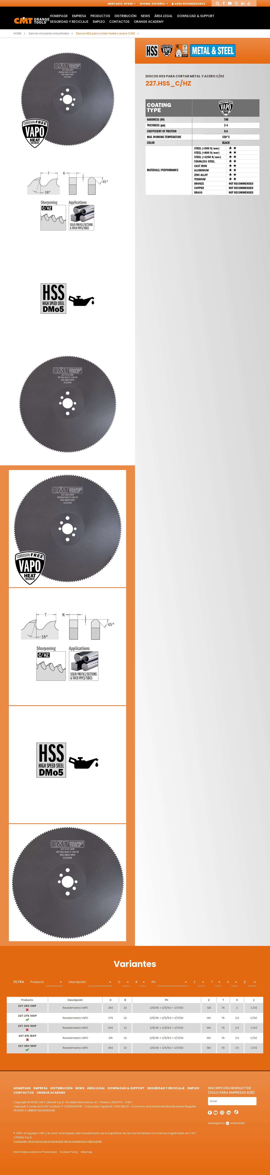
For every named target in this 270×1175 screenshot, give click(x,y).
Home (18, 33)
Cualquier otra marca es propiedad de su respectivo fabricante (58, 1141)
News (145, 16)
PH (153, 982)
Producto (37, 982)
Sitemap (86, 1152)
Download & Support (195, 16)
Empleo (99, 21)
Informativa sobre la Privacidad (35, 1152)
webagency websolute (226, 1123)
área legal (163, 16)
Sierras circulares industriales (48, 33)
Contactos (119, 21)
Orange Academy (148, 21)
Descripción (77, 982)
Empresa (79, 16)
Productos (100, 16)
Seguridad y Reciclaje (69, 21)
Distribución (125, 16)
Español (159, 4)
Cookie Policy (68, 1152)
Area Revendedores (188, 4)
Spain (129, 4)
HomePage (59, 16)
